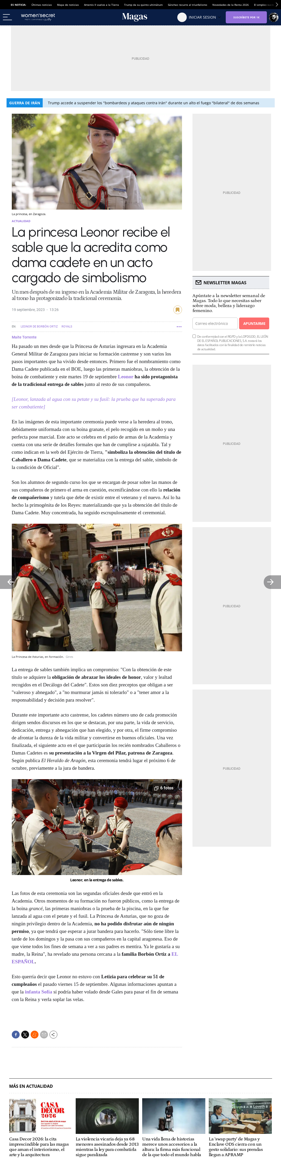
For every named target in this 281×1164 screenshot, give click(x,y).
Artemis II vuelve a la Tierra (101, 4)
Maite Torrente (24, 337)
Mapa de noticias (68, 4)
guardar (178, 310)
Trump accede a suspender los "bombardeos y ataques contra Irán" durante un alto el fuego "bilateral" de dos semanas (153, 102)
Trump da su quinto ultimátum (143, 4)
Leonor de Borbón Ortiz (39, 326)
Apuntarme (254, 323)
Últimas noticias (41, 4)
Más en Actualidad (31, 1086)
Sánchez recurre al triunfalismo (187, 4)
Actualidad (21, 221)
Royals (67, 326)
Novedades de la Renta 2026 (230, 4)
